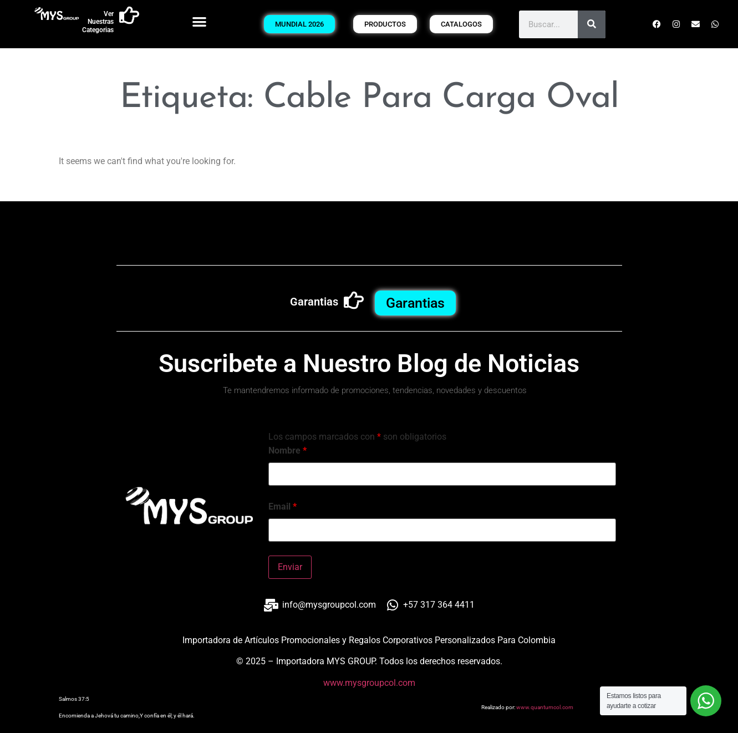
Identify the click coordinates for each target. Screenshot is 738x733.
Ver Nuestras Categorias (98, 22)
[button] (199, 21)
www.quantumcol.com (544, 707)
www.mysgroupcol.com (369, 683)
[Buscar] (591, 24)
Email (282, 506)
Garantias (314, 301)
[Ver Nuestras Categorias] (129, 16)
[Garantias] (354, 300)
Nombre (287, 450)
